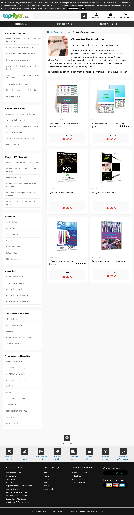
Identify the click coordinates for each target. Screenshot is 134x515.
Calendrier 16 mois (14, 276)
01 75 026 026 (116, 473)
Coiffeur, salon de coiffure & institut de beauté (23, 67)
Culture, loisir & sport (22, 108)
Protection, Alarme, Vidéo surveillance (22, 162)
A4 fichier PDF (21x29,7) (16, 374)
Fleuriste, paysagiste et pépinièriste (21, 90)
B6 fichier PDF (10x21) (15, 386)
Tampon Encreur (13, 344)
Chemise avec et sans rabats (18, 337)
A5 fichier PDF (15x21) (15, 367)
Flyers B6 (46, 486)
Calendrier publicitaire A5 (17, 301)
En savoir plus (73, 8)
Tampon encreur (78, 482)
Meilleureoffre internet (123, 454)
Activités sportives (14, 132)
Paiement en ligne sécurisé (16, 492)
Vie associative (12, 145)
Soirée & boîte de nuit (15, 120)
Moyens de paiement (14, 489)
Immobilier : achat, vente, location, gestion (21, 170)
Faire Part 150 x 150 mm (16, 411)
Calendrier (11, 417)
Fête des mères (13, 259)
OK (83, 8)
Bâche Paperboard (14, 325)
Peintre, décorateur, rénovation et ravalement (21, 185)
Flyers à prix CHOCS (15, 361)
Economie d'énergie (15, 177)
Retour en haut (67, 439)
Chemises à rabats (79, 479)
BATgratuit (24, 454)
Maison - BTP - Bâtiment (16, 157)
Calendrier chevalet (14, 289)
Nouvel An (10, 228)
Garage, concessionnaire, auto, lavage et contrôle (22, 76)
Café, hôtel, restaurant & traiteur (20, 53)
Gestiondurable (57, 454)
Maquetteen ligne (9, 454)
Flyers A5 (46, 479)
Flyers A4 (46, 476)
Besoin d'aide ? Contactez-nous (18, 499)
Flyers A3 (46, 473)
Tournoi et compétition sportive (20, 138)
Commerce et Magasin (15, 33)
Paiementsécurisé (89, 454)
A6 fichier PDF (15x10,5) (16, 380)
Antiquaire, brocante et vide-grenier (22, 114)
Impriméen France (105, 454)
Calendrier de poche (15, 283)
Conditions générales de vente (18, 502)
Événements (22, 216)
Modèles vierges (23, 24)
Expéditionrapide (73, 454)
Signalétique (11, 319)
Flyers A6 (46, 482)
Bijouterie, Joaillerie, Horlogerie (19, 47)
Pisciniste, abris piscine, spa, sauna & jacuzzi (22, 203)
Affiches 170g (12, 404)
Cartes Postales (13, 423)
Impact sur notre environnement (19, 486)
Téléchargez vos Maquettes (17, 356)
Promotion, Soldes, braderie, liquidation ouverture (23, 40)
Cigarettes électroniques (17, 84)
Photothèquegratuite (41, 454)
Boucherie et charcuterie (17, 60)
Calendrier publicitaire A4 (17, 295)
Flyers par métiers (65, 24)
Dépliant (10, 392)
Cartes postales (48, 489)
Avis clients (10, 479)
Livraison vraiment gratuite (16, 496)
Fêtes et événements (109, 24)
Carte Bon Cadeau (14, 246)
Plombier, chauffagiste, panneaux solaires (21, 194)
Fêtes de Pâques (13, 253)
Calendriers (10, 271)
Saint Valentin (12, 234)
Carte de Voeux (12, 222)
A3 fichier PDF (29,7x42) (16, 398)
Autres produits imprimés (17, 313)
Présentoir (10, 331)
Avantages (10, 482)
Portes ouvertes (13, 96)
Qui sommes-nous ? (14, 476)
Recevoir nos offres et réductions (19, 473)
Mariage (9, 240)
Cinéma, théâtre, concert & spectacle (22, 126)
